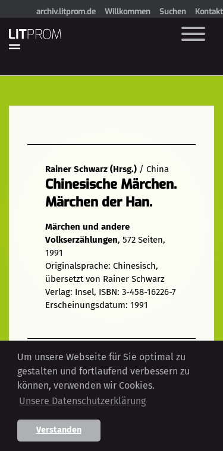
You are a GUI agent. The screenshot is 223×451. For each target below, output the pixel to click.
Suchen (172, 12)
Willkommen (127, 12)
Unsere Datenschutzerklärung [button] (82, 400)
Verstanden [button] (58, 430)
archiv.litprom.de (66, 12)
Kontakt (209, 12)
